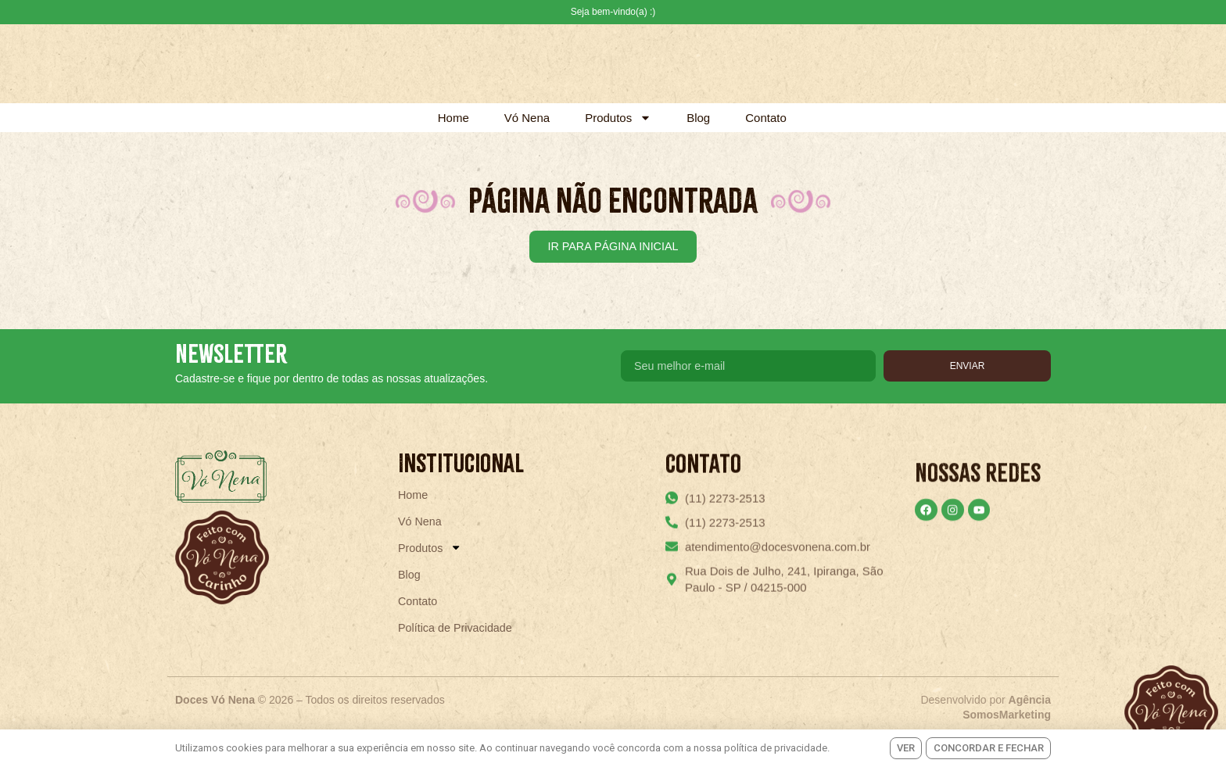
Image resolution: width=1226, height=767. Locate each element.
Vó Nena (527, 117)
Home (453, 117)
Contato (766, 117)
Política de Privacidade (458, 651)
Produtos (618, 117)
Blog (698, 117)
